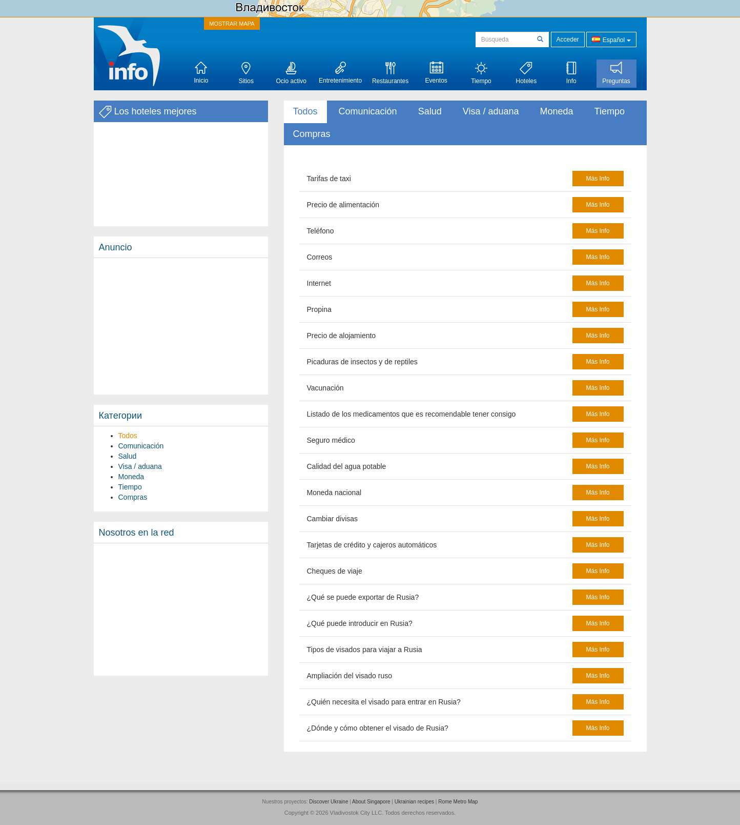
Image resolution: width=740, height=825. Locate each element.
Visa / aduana (140, 466)
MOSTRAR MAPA (231, 24)
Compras (133, 497)
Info (571, 73)
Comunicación (141, 446)
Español (611, 39)
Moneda (131, 477)
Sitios (246, 73)
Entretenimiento (340, 73)
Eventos (436, 73)
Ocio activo (291, 73)
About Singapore (371, 801)
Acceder (568, 39)
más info (597, 178)
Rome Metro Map (458, 801)
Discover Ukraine (328, 801)
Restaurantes (390, 73)
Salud (127, 456)
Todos (127, 435)
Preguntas (616, 73)
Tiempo (481, 73)
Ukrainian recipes (414, 801)
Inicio (201, 73)
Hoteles (526, 73)
